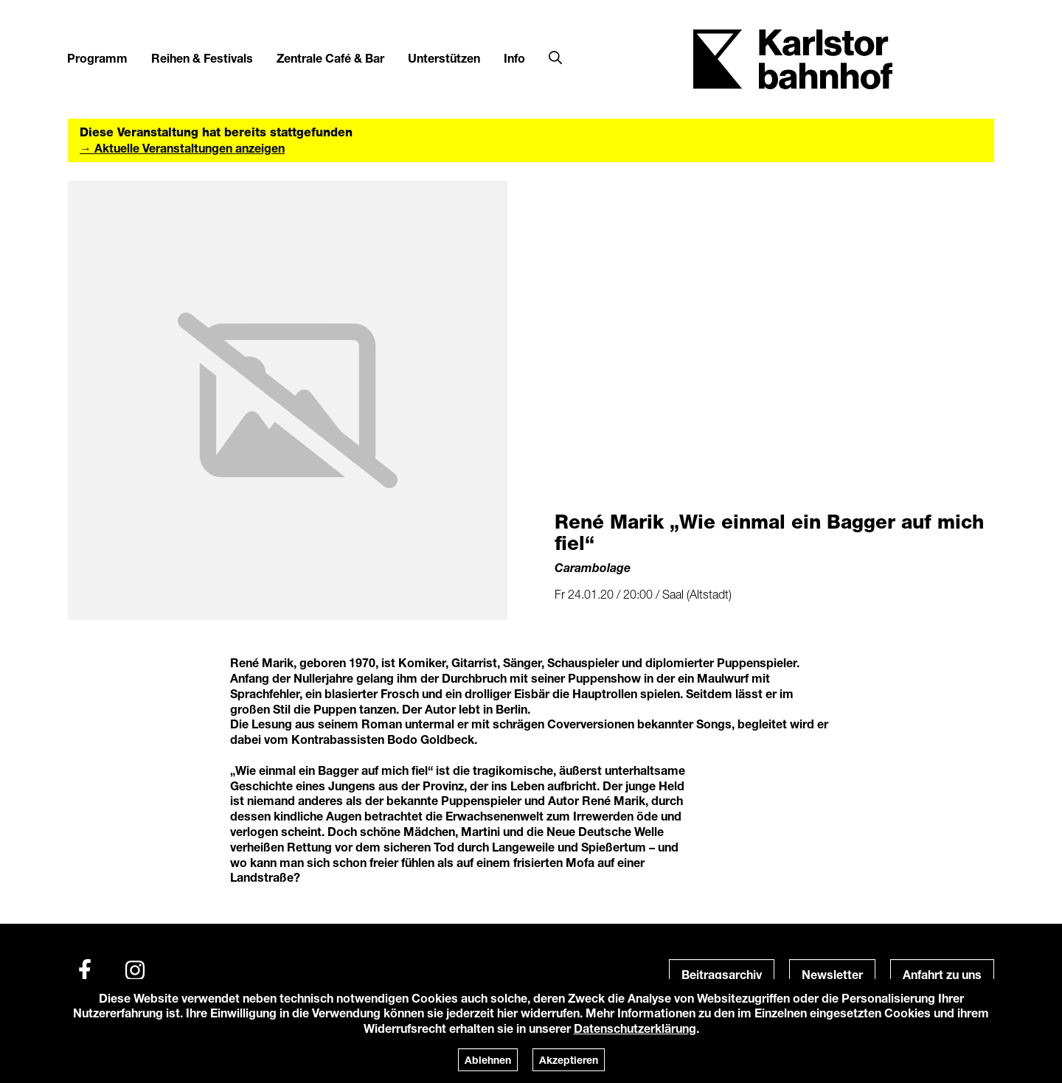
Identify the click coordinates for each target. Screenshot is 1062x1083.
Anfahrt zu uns (942, 974)
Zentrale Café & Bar (330, 58)
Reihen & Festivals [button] (202, 58)
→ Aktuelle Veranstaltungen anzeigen (182, 148)
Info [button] (514, 58)
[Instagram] (135, 970)
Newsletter (832, 974)
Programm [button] (97, 58)
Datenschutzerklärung (635, 1028)
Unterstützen (444, 58)
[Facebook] (85, 970)
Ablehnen (488, 1060)
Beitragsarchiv (721, 974)
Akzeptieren (568, 1060)
